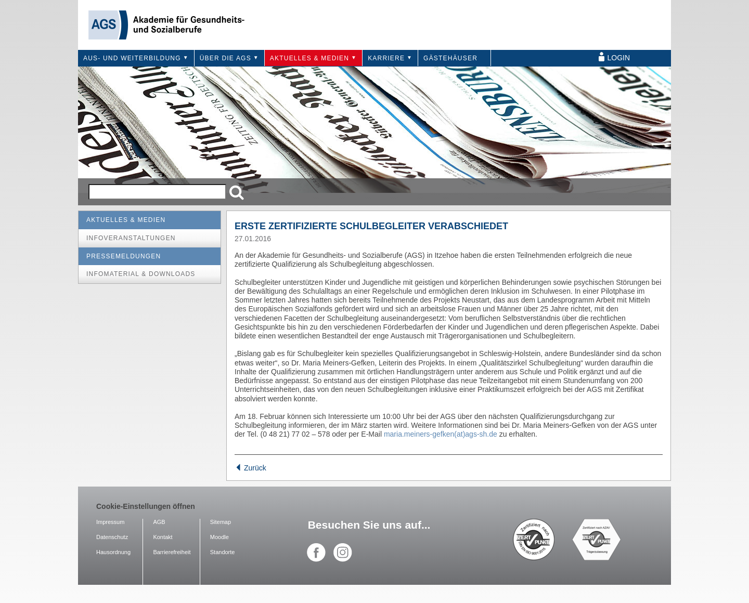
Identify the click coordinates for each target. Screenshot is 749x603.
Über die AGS (225, 58)
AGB (159, 522)
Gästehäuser (450, 58)
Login (619, 58)
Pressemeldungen (123, 256)
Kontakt (162, 537)
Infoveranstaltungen (131, 238)
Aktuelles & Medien (309, 58)
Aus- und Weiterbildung (132, 58)
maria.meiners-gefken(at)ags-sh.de (440, 434)
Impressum (110, 522)
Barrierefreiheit (171, 552)
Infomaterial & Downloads (141, 274)
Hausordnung (113, 552)
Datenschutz (112, 537)
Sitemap (220, 522)
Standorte (222, 552)
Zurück (250, 468)
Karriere (386, 58)
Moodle (219, 537)
